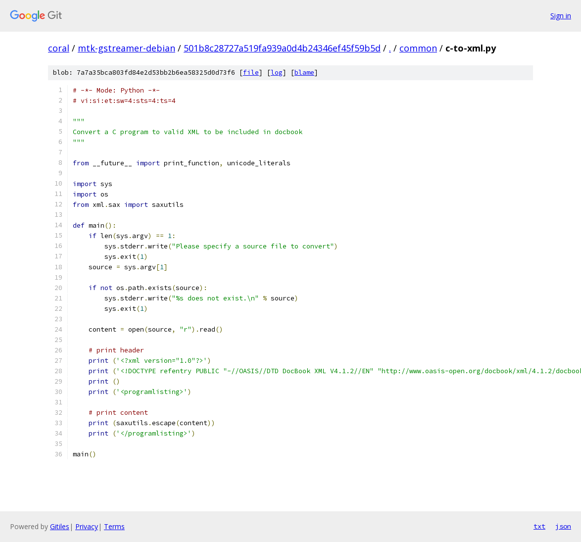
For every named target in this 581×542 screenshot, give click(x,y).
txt (539, 526)
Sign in (560, 15)
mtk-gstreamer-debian (126, 48)
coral (58, 48)
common (418, 48)
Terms (114, 526)
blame (304, 72)
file (251, 72)
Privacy (86, 526)
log (277, 72)
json (563, 526)
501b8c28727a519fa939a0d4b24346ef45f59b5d (282, 48)
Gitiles (59, 526)
